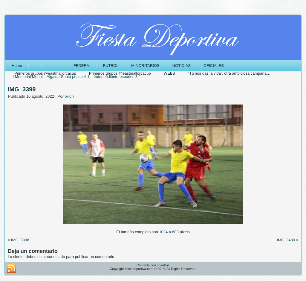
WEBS (169, 73)
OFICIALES (214, 65)
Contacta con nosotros (153, 265)
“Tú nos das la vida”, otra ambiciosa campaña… (229, 73)
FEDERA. (82, 65)
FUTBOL (110, 65)
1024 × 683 (168, 232)
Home (17, 65)
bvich (69, 96)
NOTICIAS (181, 65)
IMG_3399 (22, 89)
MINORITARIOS (145, 65)
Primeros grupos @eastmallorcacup (45, 73)
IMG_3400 (286, 240)
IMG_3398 (20, 240)
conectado (56, 256)
